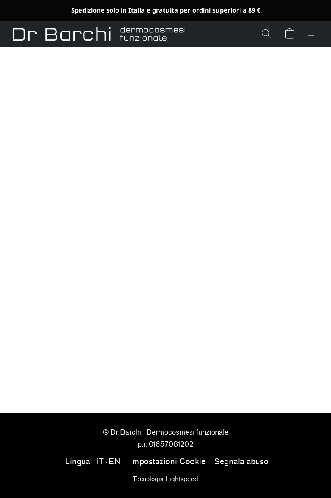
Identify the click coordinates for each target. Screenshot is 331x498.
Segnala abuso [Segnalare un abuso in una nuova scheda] (241, 461)
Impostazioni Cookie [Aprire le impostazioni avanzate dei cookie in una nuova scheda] (168, 461)
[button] (99, 33)
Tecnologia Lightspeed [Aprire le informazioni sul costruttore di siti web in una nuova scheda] (165, 479)
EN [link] (115, 461)
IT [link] (100, 461)
